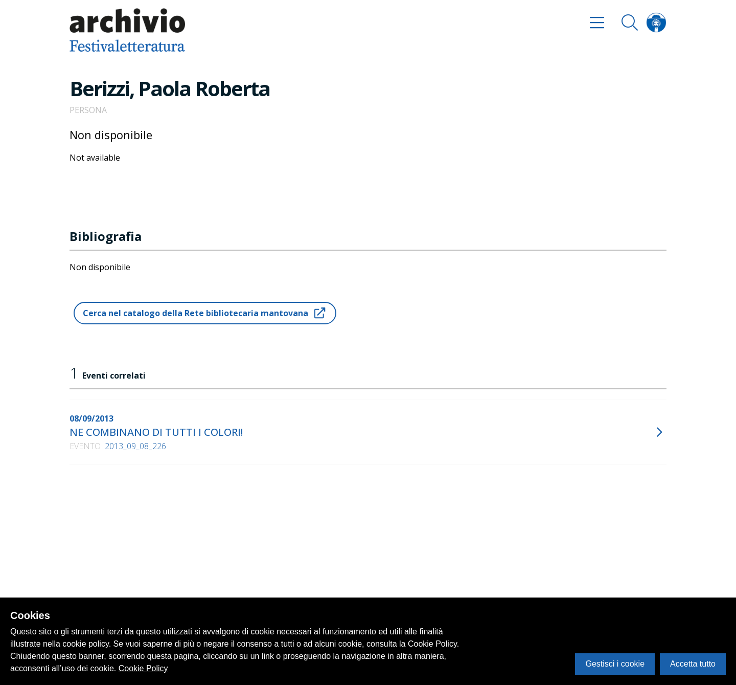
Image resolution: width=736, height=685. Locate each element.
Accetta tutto (693, 663)
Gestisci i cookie (615, 663)
